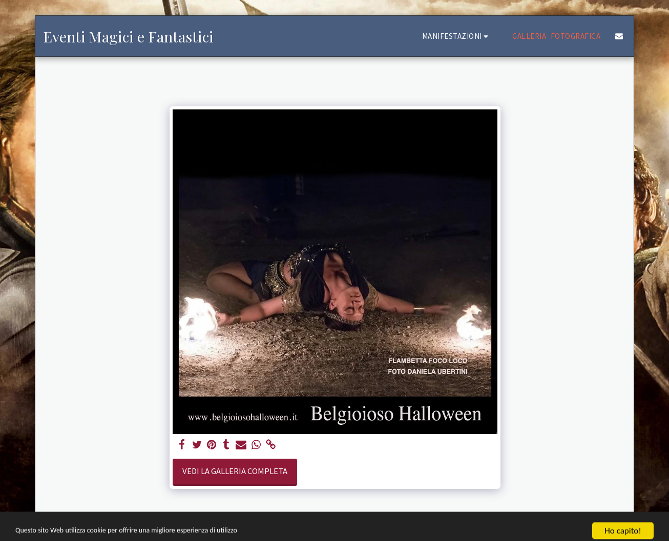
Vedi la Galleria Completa (234, 471)
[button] (456, 36)
